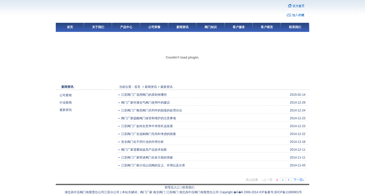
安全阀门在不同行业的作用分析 (142, 142)
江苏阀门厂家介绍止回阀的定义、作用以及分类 (153, 165)
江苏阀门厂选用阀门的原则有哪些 (144, 94)
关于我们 (98, 27)
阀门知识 (211, 27)
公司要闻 (66, 95)
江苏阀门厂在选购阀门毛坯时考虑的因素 (148, 134)
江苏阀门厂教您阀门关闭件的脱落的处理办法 (151, 110)
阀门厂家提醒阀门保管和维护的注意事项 (148, 118)
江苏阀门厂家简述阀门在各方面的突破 (147, 157)
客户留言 (267, 27)
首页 (70, 27)
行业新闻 (66, 102)
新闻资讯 (182, 27)
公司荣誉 (154, 27)
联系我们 (295, 27)
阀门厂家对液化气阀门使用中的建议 (145, 102)
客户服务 (239, 27)
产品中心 (126, 27)
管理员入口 (172, 187)
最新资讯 (66, 110)
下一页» (299, 180)
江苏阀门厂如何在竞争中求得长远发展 (147, 126)
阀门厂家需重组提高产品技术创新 (144, 149)
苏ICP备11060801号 (288, 192)
